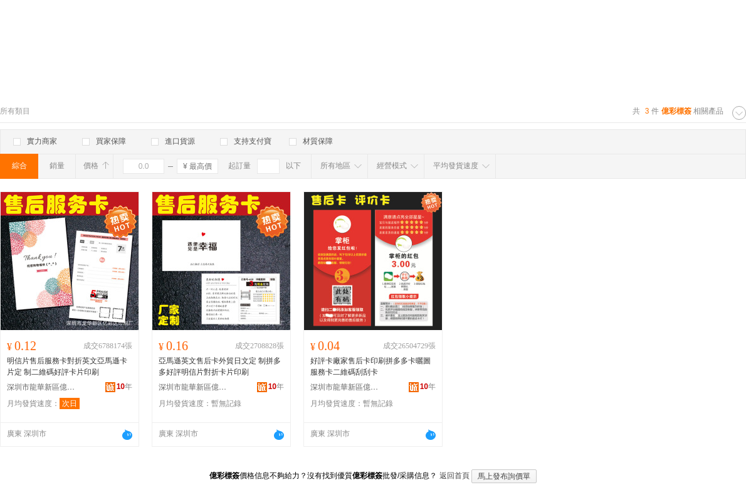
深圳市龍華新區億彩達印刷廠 (41, 387)
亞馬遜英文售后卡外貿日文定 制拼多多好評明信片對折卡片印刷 (220, 366)
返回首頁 (454, 475)
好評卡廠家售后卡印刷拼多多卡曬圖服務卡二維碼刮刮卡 (370, 366)
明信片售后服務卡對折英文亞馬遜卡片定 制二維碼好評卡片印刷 (67, 366)
